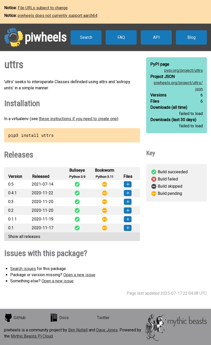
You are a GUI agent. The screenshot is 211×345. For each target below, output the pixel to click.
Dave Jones (107, 330)
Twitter (103, 317)
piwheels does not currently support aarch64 (57, 15)
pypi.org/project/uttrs (183, 70)
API (156, 37)
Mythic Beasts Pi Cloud (32, 336)
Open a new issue (79, 274)
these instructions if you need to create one (78, 118)
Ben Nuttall (78, 330)
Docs (59, 318)
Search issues (23, 268)
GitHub (15, 318)
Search (86, 37)
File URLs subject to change (43, 7)
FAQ (121, 37)
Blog (191, 37)
